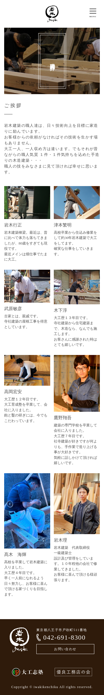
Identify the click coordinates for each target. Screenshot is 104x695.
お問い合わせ (65, 649)
